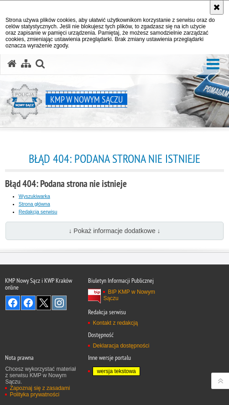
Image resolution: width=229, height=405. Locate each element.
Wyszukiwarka (34, 196)
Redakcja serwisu (38, 211)
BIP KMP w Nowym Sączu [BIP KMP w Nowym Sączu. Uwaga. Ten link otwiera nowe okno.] (129, 295)
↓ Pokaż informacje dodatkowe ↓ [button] (114, 230)
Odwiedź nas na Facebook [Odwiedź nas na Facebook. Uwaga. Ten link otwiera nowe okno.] (12, 303)
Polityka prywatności (34, 394)
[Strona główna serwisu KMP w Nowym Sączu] (11, 64)
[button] (213, 64)
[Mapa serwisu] (26, 64)
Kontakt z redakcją (115, 323)
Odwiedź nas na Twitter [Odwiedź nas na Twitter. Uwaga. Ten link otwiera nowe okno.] (43, 303)
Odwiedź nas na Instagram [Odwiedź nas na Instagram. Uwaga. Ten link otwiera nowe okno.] (59, 303)
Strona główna (34, 204)
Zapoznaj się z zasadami (40, 388)
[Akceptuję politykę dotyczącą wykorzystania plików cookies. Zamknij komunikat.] (217, 7)
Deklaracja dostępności (121, 346)
